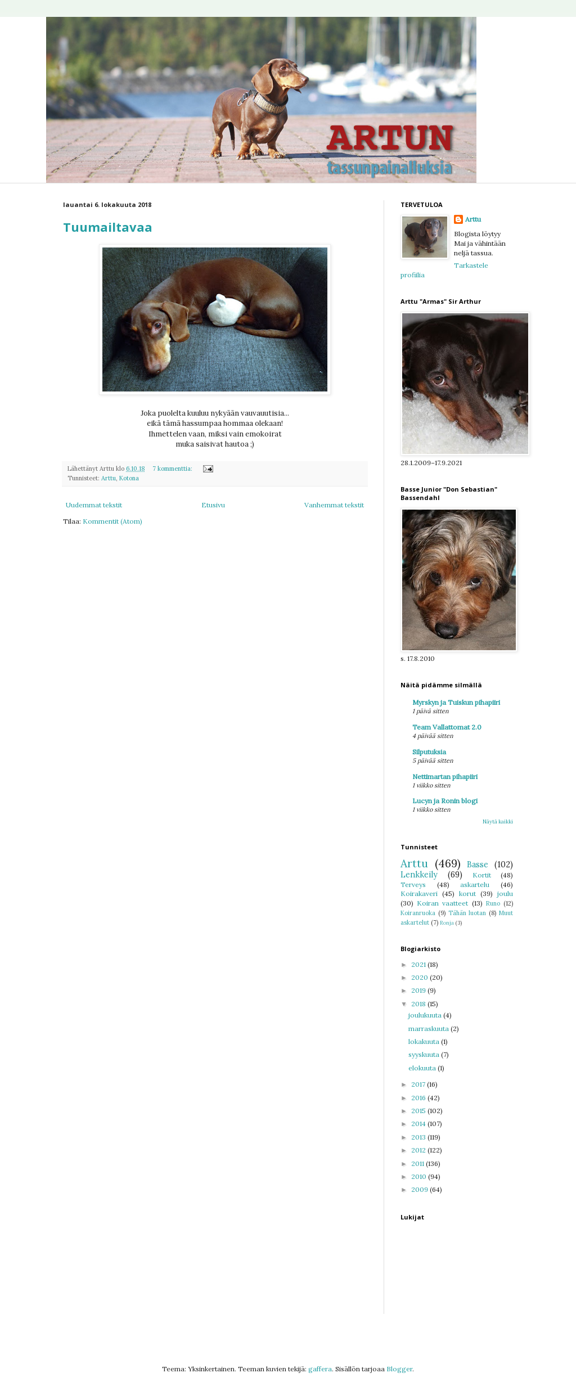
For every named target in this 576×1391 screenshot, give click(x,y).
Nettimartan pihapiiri (445, 776)
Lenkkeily (419, 875)
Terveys (413, 884)
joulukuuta (425, 1015)
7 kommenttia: (173, 468)
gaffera (320, 1369)
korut (467, 893)
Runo (493, 903)
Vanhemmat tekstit (334, 505)
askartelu (474, 884)
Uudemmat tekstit (94, 505)
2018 (419, 1004)
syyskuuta (424, 1054)
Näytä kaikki (498, 821)
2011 (418, 1163)
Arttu (108, 478)
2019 (419, 990)
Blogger (399, 1369)
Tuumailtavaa (107, 226)
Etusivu (213, 505)
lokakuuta (424, 1041)
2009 (420, 1189)
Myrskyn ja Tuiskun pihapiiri (456, 702)
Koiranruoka (417, 913)
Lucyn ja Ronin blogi (445, 800)
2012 (419, 1150)
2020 (420, 977)
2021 (419, 964)
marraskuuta (429, 1028)
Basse (477, 864)
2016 (419, 1097)
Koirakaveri (419, 893)
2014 (419, 1123)
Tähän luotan (467, 913)
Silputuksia (429, 752)
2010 (419, 1176)
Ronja (447, 922)
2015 (419, 1110)
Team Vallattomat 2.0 (447, 727)
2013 (419, 1137)
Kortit (481, 875)
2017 (419, 1084)
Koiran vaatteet (442, 903)
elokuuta (423, 1068)
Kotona (129, 478)
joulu (505, 893)
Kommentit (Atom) (112, 521)
